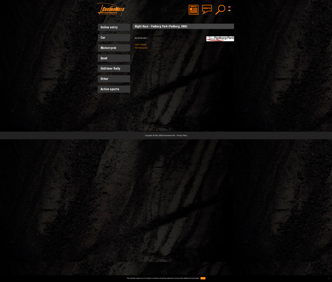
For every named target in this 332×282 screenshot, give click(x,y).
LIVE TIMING (140, 44)
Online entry (110, 27)
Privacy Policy (182, 135)
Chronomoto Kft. (169, 135)
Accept (203, 278)
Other (106, 79)
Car (104, 37)
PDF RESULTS (141, 47)
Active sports (111, 89)
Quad (104, 58)
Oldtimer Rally (110, 68)
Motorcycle (110, 48)
